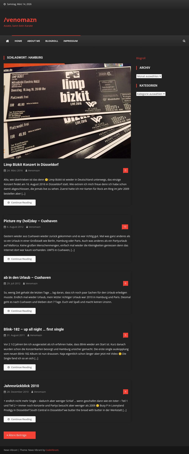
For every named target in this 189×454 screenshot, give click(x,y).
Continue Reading (20, 202)
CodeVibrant (52, 450)
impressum (70, 41)
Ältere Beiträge (17, 435)
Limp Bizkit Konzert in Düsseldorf (31, 164)
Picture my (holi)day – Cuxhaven (30, 221)
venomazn (34, 170)
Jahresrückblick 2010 (21, 386)
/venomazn (20, 20)
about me (33, 41)
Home (18, 41)
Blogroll (51, 41)
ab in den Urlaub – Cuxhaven (27, 277)
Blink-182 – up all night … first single (34, 329)
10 (125, 226)
